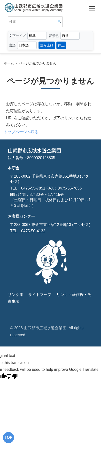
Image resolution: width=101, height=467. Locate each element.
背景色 (54, 36)
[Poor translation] (12, 377)
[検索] (59, 21)
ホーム (9, 63)
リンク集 (15, 295)
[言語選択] (27, 45)
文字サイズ (17, 36)
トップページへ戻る (21, 132)
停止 (61, 45)
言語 (12, 45)
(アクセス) (80, 225)
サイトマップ (39, 295)
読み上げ (47, 45)
